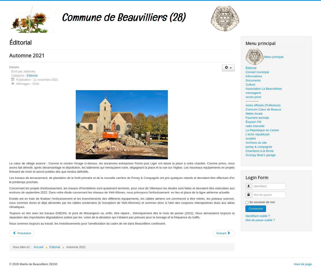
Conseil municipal (257, 72)
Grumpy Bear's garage (260, 155)
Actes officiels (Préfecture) (262, 105)
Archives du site (256, 142)
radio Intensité (254, 126)
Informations (253, 76)
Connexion (255, 208)
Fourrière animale (257, 117)
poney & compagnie (258, 146)
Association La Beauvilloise (263, 88)
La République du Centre (262, 130)
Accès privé (253, 97)
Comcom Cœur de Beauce (263, 109)
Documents (253, 80)
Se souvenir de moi (262, 202)
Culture (250, 84)
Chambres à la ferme (259, 151)
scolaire (250, 138)
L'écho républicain (257, 134)
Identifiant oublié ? (257, 216)
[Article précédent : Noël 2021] (22, 233)
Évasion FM (253, 122)
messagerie (253, 93)
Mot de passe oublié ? (260, 220)
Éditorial (32, 75)
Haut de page (303, 264)
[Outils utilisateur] (228, 68)
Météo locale (254, 113)
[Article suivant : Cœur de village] (223, 233)
